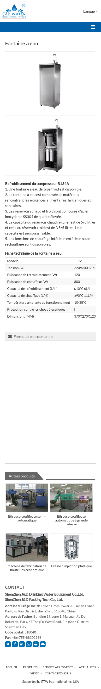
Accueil (12, 667)
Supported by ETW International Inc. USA (50, 681)
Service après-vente (58, 667)
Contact (14, 587)
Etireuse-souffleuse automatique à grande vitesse (71, 520)
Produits (30, 667)
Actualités (87, 667)
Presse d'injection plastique (71, 566)
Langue (90, 11)
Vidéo (34, 673)
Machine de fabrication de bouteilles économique (26, 568)
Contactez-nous (58, 673)
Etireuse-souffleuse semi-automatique (27, 518)
